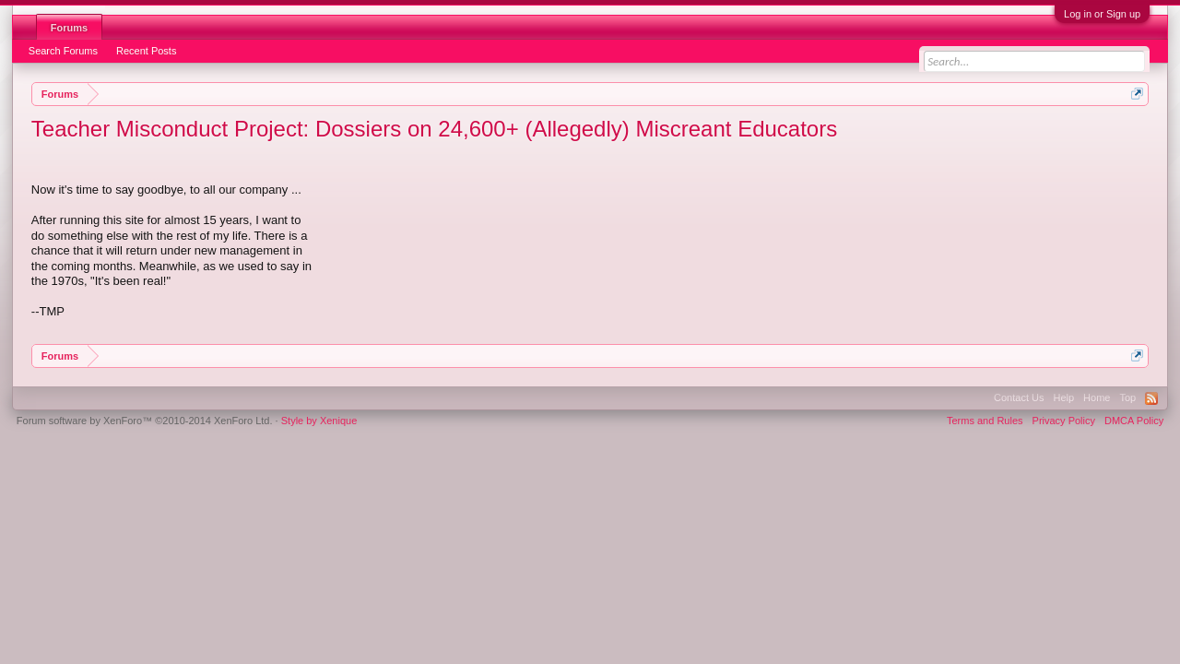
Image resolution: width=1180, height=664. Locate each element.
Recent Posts (146, 50)
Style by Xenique (319, 420)
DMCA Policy (1133, 420)
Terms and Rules (985, 420)
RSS (1151, 398)
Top (1127, 397)
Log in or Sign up (1102, 13)
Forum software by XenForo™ (145, 420)
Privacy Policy (1063, 420)
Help (1063, 397)
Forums (69, 27)
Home (1096, 397)
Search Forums (63, 50)
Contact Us (1019, 397)
